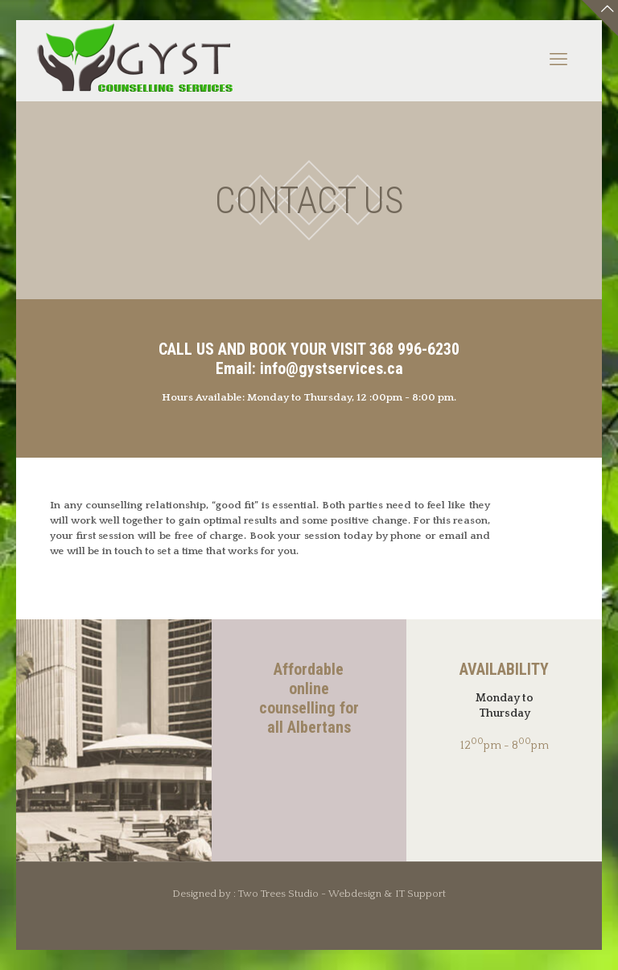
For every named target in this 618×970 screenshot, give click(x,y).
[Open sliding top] (600, 18)
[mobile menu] (558, 60)
